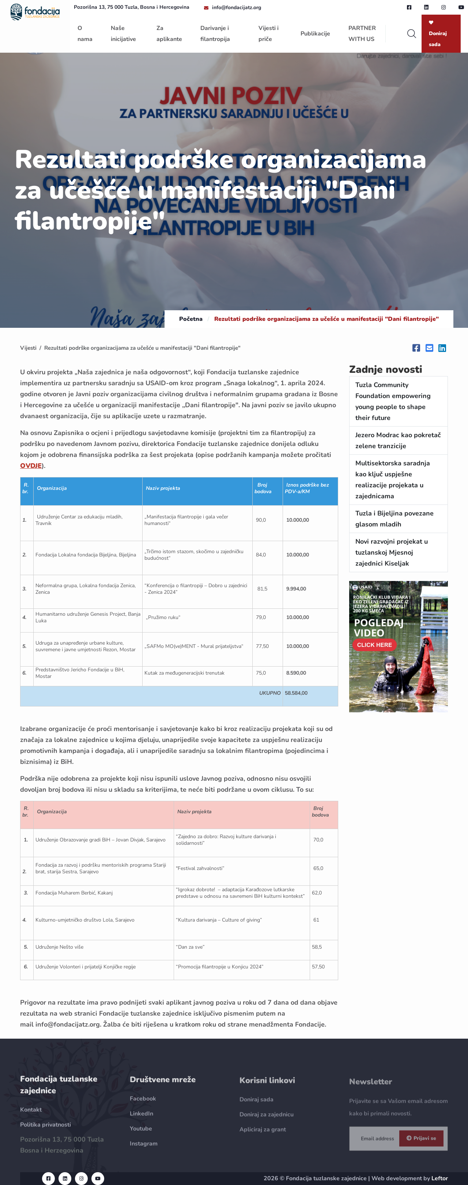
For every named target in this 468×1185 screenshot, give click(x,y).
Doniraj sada (438, 34)
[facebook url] (409, 7)
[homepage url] (35, 11)
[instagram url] (443, 7)
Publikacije (315, 34)
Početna (191, 319)
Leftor (439, 1178)
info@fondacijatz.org (236, 7)
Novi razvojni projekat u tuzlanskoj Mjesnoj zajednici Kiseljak (391, 552)
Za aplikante (169, 33)
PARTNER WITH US (362, 33)
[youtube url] (461, 7)
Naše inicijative (123, 33)
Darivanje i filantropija (215, 33)
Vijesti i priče (268, 33)
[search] (411, 33)
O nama (85, 33)
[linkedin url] (426, 7)
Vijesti (28, 348)
